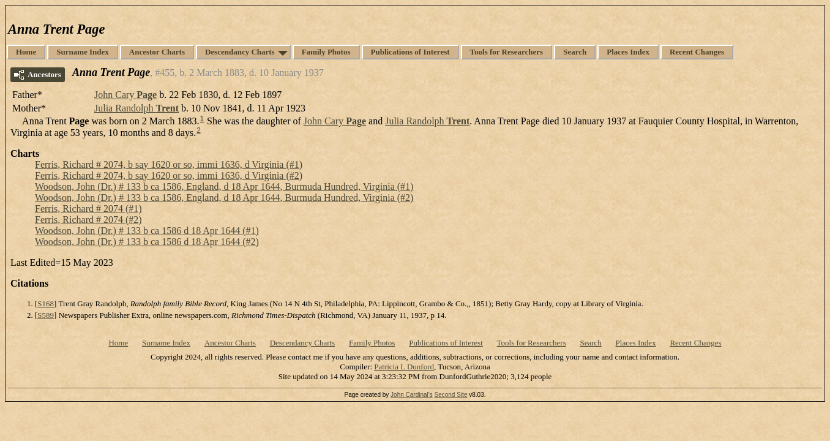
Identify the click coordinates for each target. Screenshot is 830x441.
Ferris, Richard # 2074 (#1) (88, 208)
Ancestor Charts (157, 51)
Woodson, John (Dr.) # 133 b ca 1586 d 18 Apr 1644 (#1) (147, 230)
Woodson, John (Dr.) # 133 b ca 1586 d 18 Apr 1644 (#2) (147, 241)
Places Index (628, 51)
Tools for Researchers (507, 51)
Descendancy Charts (240, 51)
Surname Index (82, 51)
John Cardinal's (412, 394)
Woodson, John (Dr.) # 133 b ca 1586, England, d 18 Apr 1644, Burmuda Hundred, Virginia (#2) (224, 197)
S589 (45, 315)
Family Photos (326, 51)
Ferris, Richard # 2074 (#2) (88, 219)
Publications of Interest (410, 51)
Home (26, 51)
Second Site (451, 394)
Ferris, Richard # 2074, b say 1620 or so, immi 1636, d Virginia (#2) (168, 175)
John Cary (125, 94)
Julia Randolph (136, 108)
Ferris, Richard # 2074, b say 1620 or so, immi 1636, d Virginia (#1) (168, 164)
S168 (45, 303)
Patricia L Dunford (404, 366)
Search (574, 51)
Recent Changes (697, 51)
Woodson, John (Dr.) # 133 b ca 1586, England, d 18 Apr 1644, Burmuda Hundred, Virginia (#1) (224, 186)
